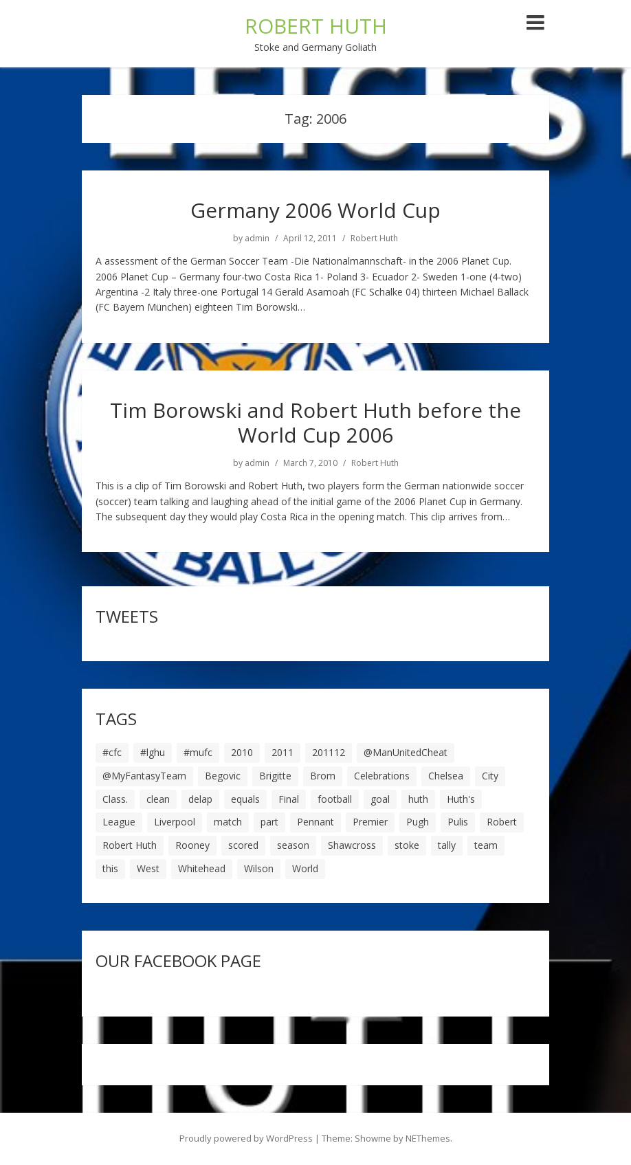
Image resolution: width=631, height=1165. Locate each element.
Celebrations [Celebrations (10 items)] (382, 775)
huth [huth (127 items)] (418, 799)
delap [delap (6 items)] (200, 799)
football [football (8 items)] (335, 799)
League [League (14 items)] (118, 821)
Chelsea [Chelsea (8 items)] (445, 775)
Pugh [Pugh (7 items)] (417, 821)
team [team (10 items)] (486, 845)
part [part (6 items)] (269, 821)
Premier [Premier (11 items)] (370, 821)
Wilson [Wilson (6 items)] (259, 868)
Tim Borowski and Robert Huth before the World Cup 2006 (315, 422)
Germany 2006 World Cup (315, 210)
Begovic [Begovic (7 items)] (223, 775)
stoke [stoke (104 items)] (407, 845)
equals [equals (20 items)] (245, 799)
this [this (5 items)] (110, 868)
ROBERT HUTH (316, 26)
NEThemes (428, 1138)
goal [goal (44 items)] (380, 799)
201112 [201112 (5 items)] (328, 752)
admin (257, 238)
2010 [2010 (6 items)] (242, 752)
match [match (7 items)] (228, 821)
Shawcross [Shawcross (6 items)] (352, 845)
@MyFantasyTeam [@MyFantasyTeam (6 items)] (144, 775)
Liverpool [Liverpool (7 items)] (174, 821)
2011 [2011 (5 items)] (283, 752)
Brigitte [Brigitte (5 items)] (275, 775)
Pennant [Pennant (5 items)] (315, 821)
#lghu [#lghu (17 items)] (152, 752)
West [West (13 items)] (148, 868)
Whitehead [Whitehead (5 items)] (201, 868)
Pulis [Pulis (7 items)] (457, 821)
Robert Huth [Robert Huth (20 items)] (129, 845)
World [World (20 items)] (305, 868)
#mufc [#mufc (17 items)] (198, 752)
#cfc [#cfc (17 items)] (112, 752)
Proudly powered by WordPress (246, 1138)
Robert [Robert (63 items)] (502, 821)
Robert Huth (374, 238)
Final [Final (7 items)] (288, 799)
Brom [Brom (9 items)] (322, 775)
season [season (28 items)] (293, 845)
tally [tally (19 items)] (447, 845)
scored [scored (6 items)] (243, 845)
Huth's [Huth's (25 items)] (461, 799)
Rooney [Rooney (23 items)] (192, 845)
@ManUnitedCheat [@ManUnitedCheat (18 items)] (405, 752)
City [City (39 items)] (490, 775)
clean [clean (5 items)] (158, 799)
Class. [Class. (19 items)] (115, 799)
